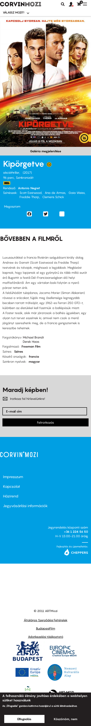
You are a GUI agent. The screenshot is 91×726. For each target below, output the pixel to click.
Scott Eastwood (31, 192)
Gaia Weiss (76, 192)
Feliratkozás (45, 422)
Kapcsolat (11, 486)
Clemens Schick (53, 197)
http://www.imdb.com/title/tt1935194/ (6, 183)
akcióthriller (11, 172)
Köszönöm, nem (65, 719)
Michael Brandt (33, 337)
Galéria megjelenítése (45, 151)
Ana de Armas (55, 192)
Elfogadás (24, 719)
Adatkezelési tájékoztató (45, 636)
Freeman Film (31, 346)
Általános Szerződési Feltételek (45, 620)
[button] (73, 4)
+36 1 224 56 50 (76, 531)
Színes (18, 351)
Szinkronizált (25, 177)
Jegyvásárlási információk (25, 506)
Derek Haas (31, 341)
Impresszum (13, 477)
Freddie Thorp (29, 197)
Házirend (10, 496)
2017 (27, 172)
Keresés (63, 4)
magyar (34, 361)
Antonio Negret (29, 188)
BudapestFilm (45, 628)
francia (34, 356)
